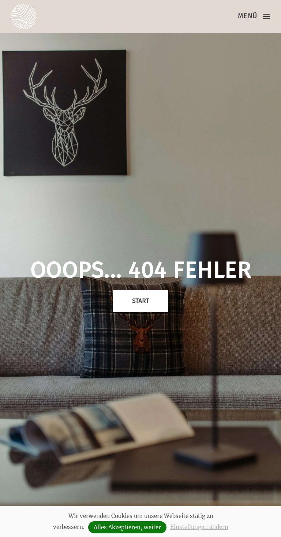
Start (140, 301)
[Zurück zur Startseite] (24, 16)
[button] (254, 16)
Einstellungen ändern (199, 526)
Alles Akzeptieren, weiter (127, 527)
